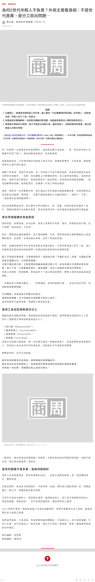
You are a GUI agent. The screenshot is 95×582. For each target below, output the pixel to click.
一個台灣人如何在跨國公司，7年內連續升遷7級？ (23, 135)
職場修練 (12, 4)
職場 (4, 4)
